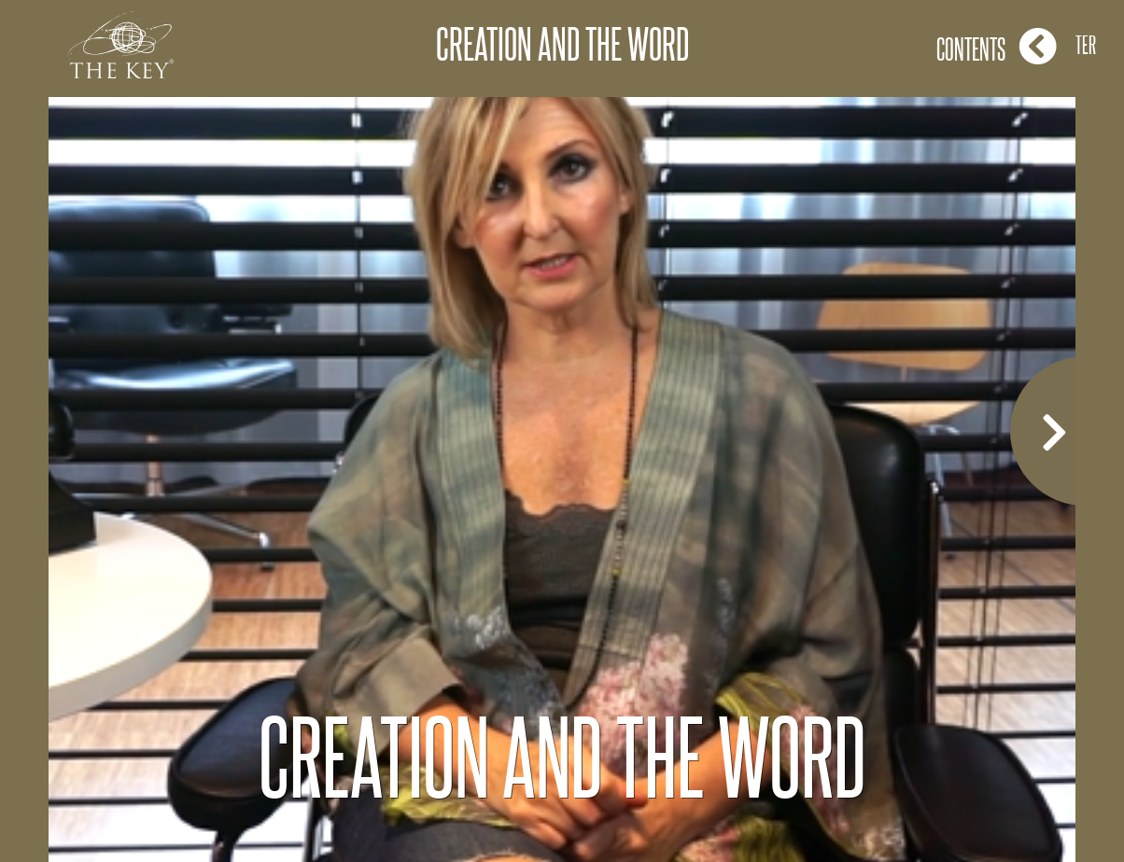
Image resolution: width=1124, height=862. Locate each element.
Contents (996, 46)
